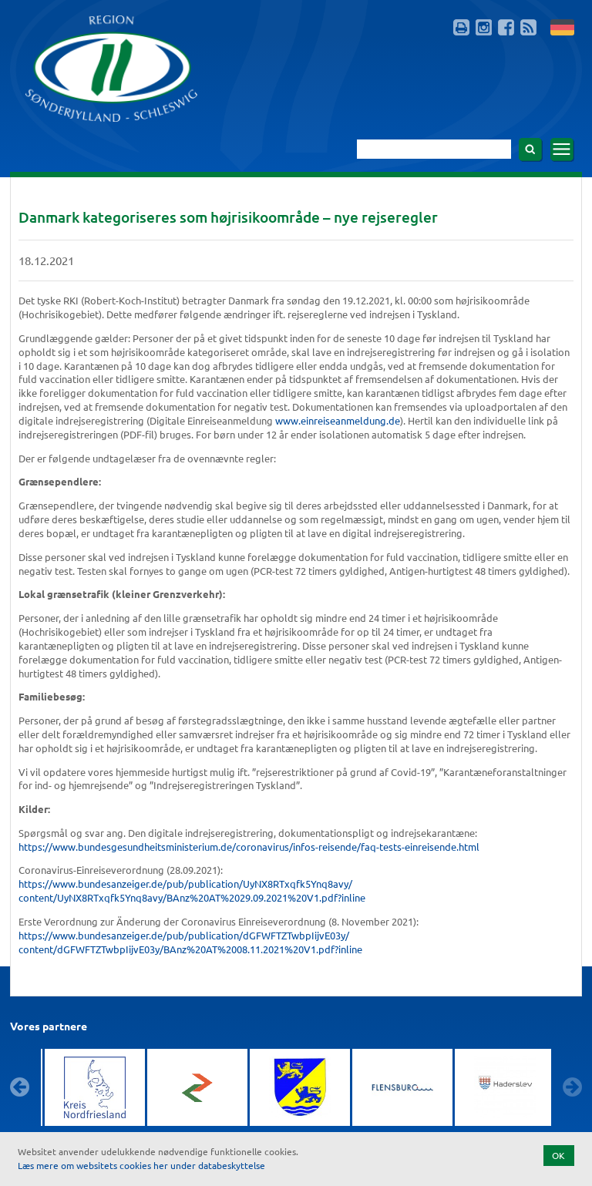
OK (558, 1155)
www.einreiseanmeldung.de (337, 420)
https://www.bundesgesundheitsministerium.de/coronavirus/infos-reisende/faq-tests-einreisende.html (248, 846)
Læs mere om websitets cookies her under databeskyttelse (141, 1165)
